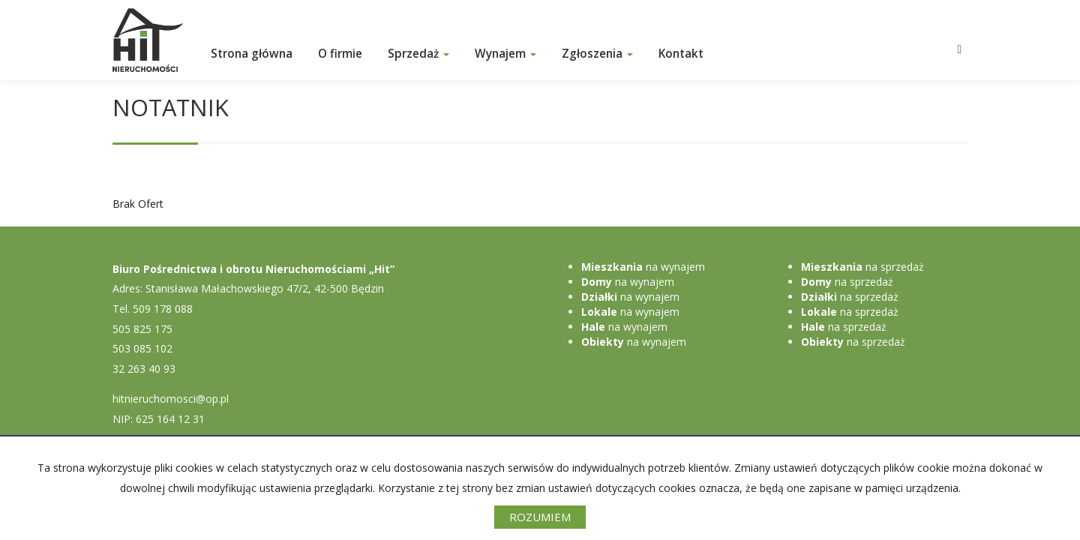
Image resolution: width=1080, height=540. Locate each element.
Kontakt (681, 54)
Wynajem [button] (505, 54)
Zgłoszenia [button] (597, 54)
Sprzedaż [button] (418, 54)
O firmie (340, 54)
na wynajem (643, 267)
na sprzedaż (862, 267)
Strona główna (251, 54)
